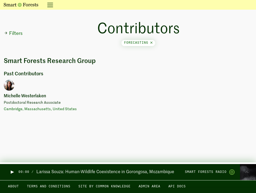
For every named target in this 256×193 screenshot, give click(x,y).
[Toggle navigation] (48, 5)
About (13, 186)
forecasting (138, 42)
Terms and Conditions (49, 186)
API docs (177, 186)
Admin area (149, 186)
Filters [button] (13, 33)
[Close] (151, 42)
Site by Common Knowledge (104, 186)
